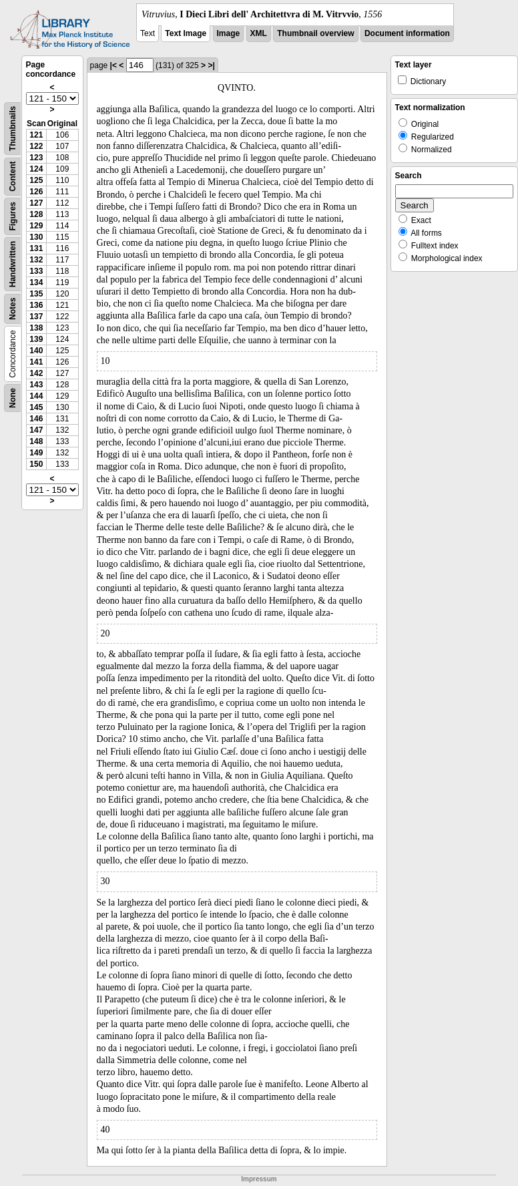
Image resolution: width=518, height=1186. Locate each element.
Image (228, 33)
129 (36, 225)
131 (36, 248)
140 (36, 350)
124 (36, 169)
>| (211, 65)
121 (36, 135)
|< (113, 65)
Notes (12, 309)
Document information (407, 33)
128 (36, 214)
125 (36, 180)
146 (36, 418)
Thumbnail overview (315, 33)
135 (36, 294)
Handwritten (12, 264)
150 (36, 464)
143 (36, 384)
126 (36, 191)
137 (36, 316)
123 (36, 157)
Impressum (258, 1179)
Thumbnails (12, 128)
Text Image (185, 33)
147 (36, 430)
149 (36, 452)
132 (36, 259)
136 (36, 305)
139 (36, 339)
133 (36, 271)
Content (12, 177)
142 (36, 373)
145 (36, 407)
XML (258, 33)
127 (36, 203)
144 (36, 396)
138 (36, 328)
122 (36, 146)
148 (36, 441)
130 (36, 237)
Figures (12, 216)
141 (36, 362)
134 (36, 282)
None (12, 398)
